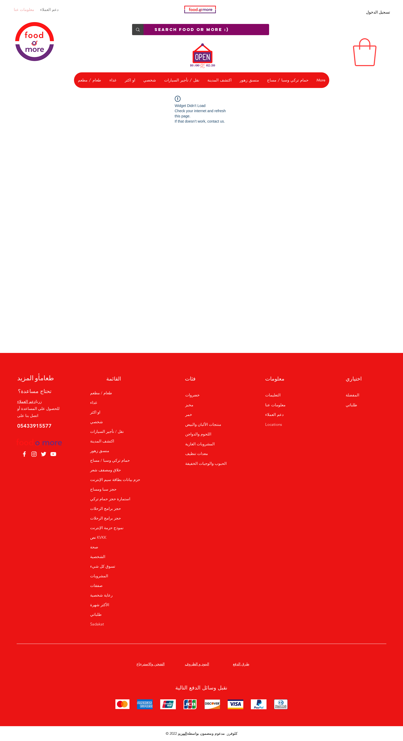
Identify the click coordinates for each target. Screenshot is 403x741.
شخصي (96, 421)
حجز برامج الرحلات (105, 508)
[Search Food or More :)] (208, 29)
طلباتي (96, 614)
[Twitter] (43, 454)
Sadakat (97, 624)
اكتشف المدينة (102, 441)
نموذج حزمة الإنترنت (106, 527)
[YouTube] (53, 454)
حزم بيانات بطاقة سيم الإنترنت (113, 479)
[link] (364, 52)
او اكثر (95, 412)
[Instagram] (34, 454)
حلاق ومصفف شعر (105, 469)
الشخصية (97, 556)
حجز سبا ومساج (103, 489)
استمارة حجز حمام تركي (110, 498)
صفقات (96, 585)
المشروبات (99, 575)
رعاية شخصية (101, 595)
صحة (94, 546)
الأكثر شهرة (99, 604)
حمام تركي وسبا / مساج (110, 460)
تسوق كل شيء (102, 566)
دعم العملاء (49, 9)
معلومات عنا (24, 9)
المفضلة (352, 394)
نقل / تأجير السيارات (107, 431)
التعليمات (273, 394)
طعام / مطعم (101, 392)
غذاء (93, 402)
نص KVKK (98, 537)
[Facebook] (24, 454)
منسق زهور (99, 450)
